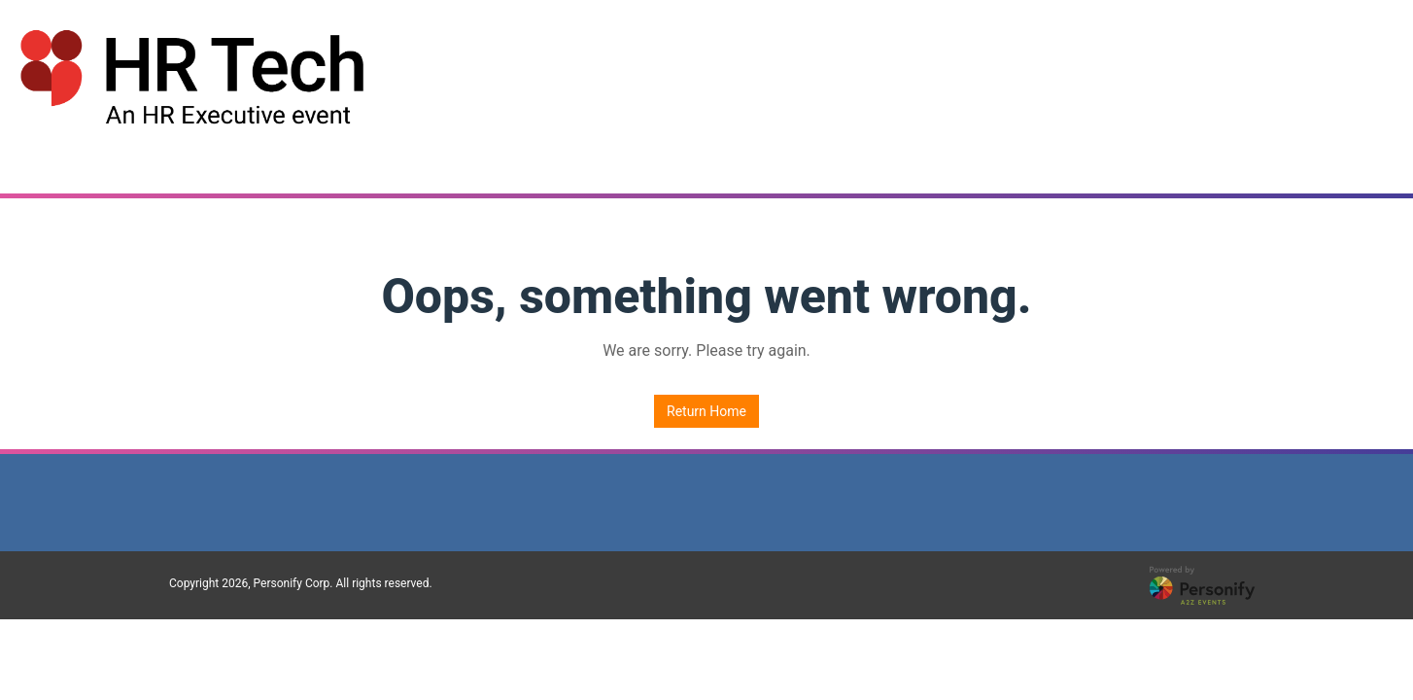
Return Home (706, 411)
